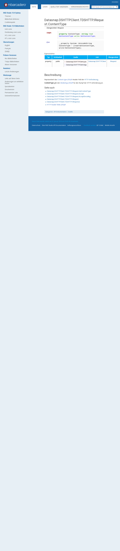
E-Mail (101, 125)
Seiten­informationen (12, 96)
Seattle (70, 112)
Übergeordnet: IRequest (55, 28)
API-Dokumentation (60, 112)
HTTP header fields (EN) (55, 105)
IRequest (113, 61)
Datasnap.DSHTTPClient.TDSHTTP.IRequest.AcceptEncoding (68, 96)
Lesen (50, 7)
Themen (8, 16)
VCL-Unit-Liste (10, 35)
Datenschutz (36, 125)
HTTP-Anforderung (91, 79)
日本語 (7, 51)
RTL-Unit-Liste (10, 38)
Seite (34, 7)
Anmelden (115, 2)
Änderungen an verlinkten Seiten (14, 82)
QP (98, 125)
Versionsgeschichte (84, 7)
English (7, 45)
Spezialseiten (9, 86)
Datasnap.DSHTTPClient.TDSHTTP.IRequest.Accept (65, 94)
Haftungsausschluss (74, 125)
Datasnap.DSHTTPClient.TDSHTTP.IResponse (63, 102)
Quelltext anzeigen (64, 7)
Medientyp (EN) (65, 83)
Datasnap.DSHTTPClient (97, 61)
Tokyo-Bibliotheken (12, 61)
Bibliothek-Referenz (12, 19)
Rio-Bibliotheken (11, 58)
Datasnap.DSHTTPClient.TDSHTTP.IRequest (63, 99)
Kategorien (49, 112)
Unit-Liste (8, 29)
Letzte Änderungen (12, 71)
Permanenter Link (11, 92)
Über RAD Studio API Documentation (54, 125)
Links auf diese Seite (12, 78)
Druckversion (9, 89)
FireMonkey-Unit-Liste (13, 32)
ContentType (49, 83)
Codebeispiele (10, 22)
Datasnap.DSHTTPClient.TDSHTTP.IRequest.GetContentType (69, 91)
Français (8, 48)
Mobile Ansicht (110, 125)
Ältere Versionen (11, 64)
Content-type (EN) (64, 79)
